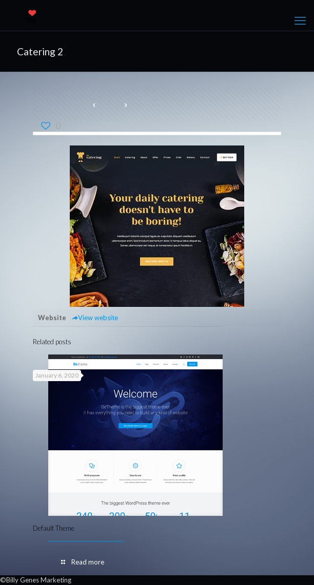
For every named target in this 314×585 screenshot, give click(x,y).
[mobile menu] (300, 20)
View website (94, 318)
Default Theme (53, 528)
